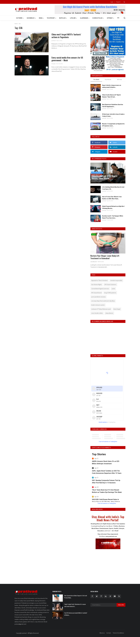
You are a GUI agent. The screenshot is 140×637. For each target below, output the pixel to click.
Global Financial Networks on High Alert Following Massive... (113, 207)
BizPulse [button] (63, 18)
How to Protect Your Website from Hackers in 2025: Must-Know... (112, 197)
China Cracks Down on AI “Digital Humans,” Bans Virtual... (111, 96)
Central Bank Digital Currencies (100, 288)
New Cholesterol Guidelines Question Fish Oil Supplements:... (112, 105)
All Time (119, 79)
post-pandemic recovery (98, 297)
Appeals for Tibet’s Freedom (99, 280)
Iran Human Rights (96, 284)
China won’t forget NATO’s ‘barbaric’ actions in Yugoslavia (66, 35)
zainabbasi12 (93, 261)
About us (102, 633)
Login (111, 2)
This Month (108, 79)
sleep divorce (109, 313)
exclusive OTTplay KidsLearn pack (101, 309)
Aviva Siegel (116, 309)
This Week (96, 79)
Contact (108, 633)
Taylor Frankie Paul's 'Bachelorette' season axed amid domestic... (75, 605)
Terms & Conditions (118, 633)
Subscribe (121, 605)
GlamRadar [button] (84, 18)
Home (16, 23)
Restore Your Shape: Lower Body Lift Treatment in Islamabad (104, 257)
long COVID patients (110, 292)
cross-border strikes (97, 313)
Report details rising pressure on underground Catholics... (111, 86)
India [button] (41, 18)
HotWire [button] (20, 18)
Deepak (53, 63)
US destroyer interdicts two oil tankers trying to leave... (113, 115)
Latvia (113, 288)
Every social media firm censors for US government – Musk (67, 59)
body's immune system (98, 305)
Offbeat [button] (110, 18)
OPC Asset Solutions (110, 284)
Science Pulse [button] (98, 18)
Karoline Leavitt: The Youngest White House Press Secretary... (112, 217)
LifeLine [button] (73, 18)
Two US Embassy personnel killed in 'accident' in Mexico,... (75, 614)
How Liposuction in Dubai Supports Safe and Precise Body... (75, 597)
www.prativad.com (111, 536)
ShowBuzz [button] (31, 18)
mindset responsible (116, 280)
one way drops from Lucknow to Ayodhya (103, 301)
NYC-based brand (96, 292)
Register (118, 2)
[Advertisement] (107, 565)
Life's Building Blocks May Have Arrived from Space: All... (113, 188)
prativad (54, 40)
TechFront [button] (51, 18)
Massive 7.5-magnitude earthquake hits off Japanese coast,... (113, 125)
